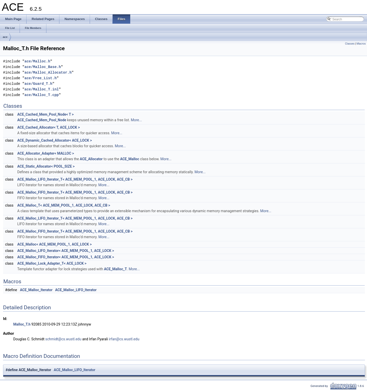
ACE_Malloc (129, 159)
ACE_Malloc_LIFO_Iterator (76, 290)
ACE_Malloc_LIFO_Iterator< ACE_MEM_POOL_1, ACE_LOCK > (65, 251)
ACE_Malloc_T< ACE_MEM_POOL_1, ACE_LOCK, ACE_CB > (63, 205)
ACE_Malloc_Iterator (36, 290)
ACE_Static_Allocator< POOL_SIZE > (46, 166)
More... (136, 120)
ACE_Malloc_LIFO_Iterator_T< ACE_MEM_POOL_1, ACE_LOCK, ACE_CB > (75, 179)
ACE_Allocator (91, 159)
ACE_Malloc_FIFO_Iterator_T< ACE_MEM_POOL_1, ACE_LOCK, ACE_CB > (75, 192)
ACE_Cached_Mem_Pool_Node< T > (45, 114)
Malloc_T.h (21, 324)
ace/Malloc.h (37, 61)
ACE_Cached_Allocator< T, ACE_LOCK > (48, 127)
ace (5, 36)
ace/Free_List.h (40, 78)
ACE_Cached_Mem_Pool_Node (41, 120)
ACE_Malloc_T (115, 269)
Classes (350, 43)
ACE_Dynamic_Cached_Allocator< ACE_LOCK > (54, 140)
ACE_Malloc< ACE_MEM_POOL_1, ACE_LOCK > (54, 244)
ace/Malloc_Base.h (42, 66)
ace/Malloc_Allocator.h (48, 72)
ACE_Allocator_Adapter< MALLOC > (45, 153)
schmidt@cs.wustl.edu (63, 339)
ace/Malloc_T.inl (41, 89)
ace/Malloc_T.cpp (41, 94)
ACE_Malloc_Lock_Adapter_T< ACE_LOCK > (51, 263)
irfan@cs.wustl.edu (124, 339)
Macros (361, 43)
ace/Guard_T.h (38, 83)
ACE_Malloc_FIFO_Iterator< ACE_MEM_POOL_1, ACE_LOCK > (65, 257)
